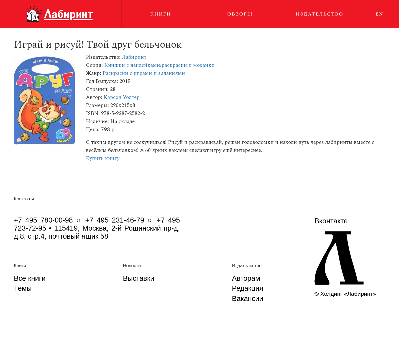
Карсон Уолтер (122, 97)
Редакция (247, 288)
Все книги (29, 278)
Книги (160, 14)
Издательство (319, 14)
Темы (23, 288)
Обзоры (240, 14)
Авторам (246, 278)
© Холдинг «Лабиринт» (345, 293)
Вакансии (247, 298)
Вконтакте (331, 221)
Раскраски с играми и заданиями (144, 73)
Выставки (138, 278)
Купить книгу (102, 158)
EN (379, 14)
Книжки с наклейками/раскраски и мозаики (159, 65)
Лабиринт (134, 57)
